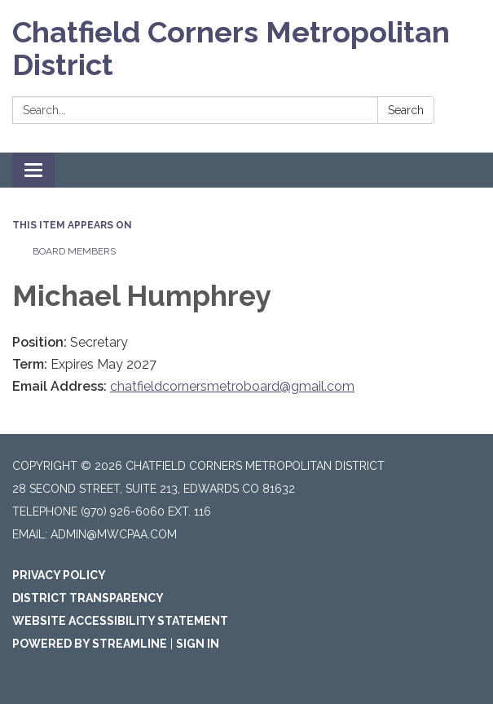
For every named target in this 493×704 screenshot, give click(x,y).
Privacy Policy (59, 575)
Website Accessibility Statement (120, 620)
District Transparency (88, 597)
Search (406, 110)
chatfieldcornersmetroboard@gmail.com (232, 386)
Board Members (74, 251)
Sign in (197, 643)
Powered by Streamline (89, 643)
